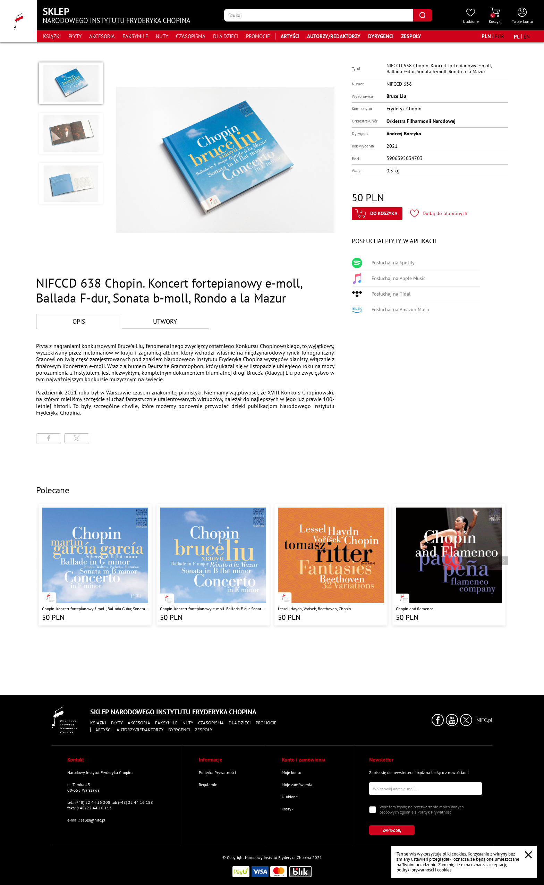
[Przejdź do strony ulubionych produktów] (470, 16)
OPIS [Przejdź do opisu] (79, 321)
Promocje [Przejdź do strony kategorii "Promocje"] (258, 36)
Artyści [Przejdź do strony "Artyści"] (290, 36)
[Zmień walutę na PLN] (486, 36)
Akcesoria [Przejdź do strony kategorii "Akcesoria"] (102, 36)
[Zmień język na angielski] (527, 36)
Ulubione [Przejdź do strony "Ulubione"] (290, 796)
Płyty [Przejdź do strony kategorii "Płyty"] (75, 36)
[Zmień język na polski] (516, 36)
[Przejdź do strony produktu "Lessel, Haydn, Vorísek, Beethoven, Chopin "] (331, 565)
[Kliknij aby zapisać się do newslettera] (392, 830)
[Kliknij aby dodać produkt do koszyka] (377, 213)
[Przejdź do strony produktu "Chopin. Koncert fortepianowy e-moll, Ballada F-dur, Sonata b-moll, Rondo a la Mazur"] (213, 565)
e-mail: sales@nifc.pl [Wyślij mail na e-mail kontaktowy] (86, 820)
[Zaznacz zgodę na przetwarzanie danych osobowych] (372, 809)
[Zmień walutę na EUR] (499, 36)
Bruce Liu (396, 96)
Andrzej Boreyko (403, 133)
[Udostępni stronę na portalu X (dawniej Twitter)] (76, 438)
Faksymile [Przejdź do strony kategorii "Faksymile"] (135, 36)
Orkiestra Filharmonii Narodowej (421, 121)
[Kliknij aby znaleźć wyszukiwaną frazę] (422, 15)
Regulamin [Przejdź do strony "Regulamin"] (208, 784)
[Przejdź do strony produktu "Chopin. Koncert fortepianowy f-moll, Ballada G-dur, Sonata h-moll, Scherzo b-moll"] (95, 565)
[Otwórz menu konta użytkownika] (522, 16)
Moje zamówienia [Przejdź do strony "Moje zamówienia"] (297, 784)
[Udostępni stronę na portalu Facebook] (48, 438)
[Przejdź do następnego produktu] (503, 560)
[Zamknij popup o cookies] (528, 854)
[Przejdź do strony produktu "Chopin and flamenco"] (448, 565)
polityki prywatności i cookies (424, 870)
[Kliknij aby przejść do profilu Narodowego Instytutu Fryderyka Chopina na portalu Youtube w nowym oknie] (452, 720)
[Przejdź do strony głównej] (18, 21)
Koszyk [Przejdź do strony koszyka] (288, 808)
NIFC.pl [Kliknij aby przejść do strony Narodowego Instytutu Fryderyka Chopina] (484, 720)
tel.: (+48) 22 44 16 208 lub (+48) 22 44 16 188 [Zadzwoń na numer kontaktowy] (110, 802)
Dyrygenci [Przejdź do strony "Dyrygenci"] (380, 36)
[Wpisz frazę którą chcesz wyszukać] (318, 15)
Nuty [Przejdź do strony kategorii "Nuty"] (162, 36)
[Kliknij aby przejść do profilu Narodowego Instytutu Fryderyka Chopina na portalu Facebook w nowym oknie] (438, 720)
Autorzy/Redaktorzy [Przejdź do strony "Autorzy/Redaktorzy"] (333, 36)
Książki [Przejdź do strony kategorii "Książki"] (52, 36)
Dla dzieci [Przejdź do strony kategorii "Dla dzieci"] (225, 36)
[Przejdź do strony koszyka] (494, 16)
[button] (71, 83)
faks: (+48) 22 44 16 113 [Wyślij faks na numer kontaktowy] (89, 807)
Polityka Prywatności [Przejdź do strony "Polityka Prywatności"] (217, 772)
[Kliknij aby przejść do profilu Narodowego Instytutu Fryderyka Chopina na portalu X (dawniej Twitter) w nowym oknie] (466, 720)
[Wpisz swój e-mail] (425, 788)
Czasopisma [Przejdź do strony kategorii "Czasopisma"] (190, 36)
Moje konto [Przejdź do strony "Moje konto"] (291, 772)
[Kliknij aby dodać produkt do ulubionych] (438, 213)
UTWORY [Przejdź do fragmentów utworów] (165, 321)
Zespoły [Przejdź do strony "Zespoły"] (411, 36)
